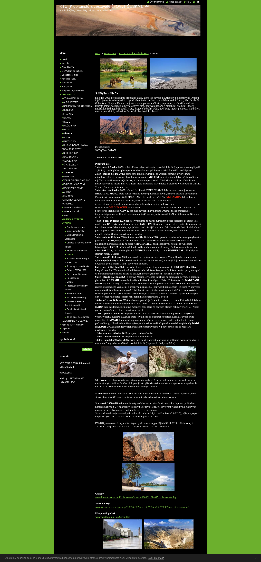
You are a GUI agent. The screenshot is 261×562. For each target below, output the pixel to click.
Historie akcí (110, 53)
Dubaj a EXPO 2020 (76, 270)
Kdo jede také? (69, 78)
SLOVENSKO (70, 161)
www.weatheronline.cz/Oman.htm (112, 517)
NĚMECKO (68, 133)
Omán (70, 254)
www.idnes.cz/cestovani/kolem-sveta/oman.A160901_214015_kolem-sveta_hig (136, 497)
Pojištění (66, 328)
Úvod (97, 53)
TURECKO (68, 172)
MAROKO (68, 196)
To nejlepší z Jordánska (78, 266)
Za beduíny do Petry (76, 297)
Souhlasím (257, 558)
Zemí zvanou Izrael (76, 227)
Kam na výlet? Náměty (73, 324)
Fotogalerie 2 (68, 86)
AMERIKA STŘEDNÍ (73, 207)
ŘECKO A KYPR (71, 153)
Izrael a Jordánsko (76, 231)
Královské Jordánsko (77, 250)
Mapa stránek (175, 2)
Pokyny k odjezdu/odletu (73, 90)
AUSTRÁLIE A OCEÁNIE (75, 321)
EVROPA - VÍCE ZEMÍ (74, 184)
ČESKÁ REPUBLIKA (73, 98)
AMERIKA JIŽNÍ (71, 211)
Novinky (66, 63)
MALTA (66, 129)
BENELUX (68, 110)
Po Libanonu (73, 278)
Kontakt (65, 332)
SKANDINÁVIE (70, 157)
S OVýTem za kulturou (72, 71)
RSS (189, 2)
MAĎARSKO (69, 125)
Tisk (197, 2)
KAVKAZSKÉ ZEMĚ (73, 188)
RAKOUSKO (69, 141)
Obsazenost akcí (70, 75)
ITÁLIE (66, 122)
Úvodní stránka (157, 2)
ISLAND (67, 117)
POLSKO (67, 137)
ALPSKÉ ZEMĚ (71, 102)
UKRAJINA (68, 176)
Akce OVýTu (68, 67)
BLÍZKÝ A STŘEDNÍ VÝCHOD (134, 53)
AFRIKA (67, 192)
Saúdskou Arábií (75, 293)
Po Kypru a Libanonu (77, 274)
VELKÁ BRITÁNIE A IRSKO (76, 180)
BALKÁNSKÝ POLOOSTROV (77, 106)
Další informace (156, 558)
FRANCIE (68, 114)
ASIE (65, 215)
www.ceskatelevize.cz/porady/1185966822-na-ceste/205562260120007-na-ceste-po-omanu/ (142, 507)
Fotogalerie (67, 82)
